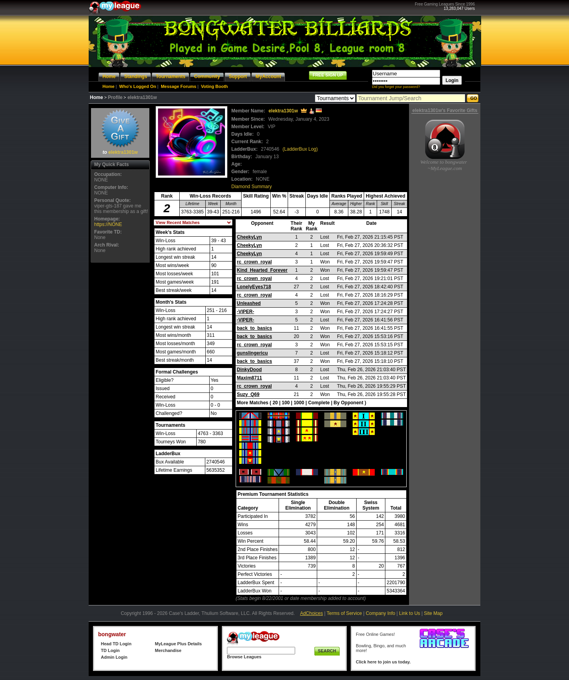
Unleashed (249, 303)
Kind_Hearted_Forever (262, 270)
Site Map (433, 613)
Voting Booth (214, 86)
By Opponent (348, 402)
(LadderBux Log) (300, 149)
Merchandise (168, 650)
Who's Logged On (137, 86)
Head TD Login (116, 643)
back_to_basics (254, 328)
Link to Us (409, 613)
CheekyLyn (249, 237)
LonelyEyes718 (254, 287)
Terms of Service (344, 613)
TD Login (110, 650)
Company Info (380, 613)
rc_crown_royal (254, 262)
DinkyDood (249, 369)
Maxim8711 (249, 378)
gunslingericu (252, 353)
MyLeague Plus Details (178, 643)
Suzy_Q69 (248, 394)
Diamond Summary (251, 186)
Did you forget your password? (396, 87)
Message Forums (178, 86)
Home (108, 86)
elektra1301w (123, 152)
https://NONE (108, 224)
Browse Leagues (244, 656)
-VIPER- (245, 311)
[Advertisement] (120, 383)
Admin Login (114, 657)
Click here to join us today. (383, 661)
